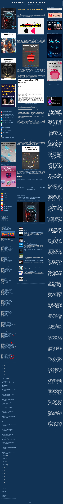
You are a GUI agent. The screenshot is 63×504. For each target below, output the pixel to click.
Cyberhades (4, 496)
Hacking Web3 (6, 256)
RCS (56, 356)
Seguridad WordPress (7, 313)
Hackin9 (50, 317)
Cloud (52, 168)
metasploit (50, 136)
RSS (60, 206)
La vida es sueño (5, 385)
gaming (61, 177)
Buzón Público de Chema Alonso (7, 114)
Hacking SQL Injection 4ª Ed (8, 346)
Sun (56, 229)
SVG (55, 405)
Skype (57, 232)
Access (51, 313)
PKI (52, 259)
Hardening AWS (6, 257)
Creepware (50, 327)
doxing (56, 226)
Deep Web (55, 206)
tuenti (53, 218)
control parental (55, 243)
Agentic (56, 207)
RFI (61, 270)
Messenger (54, 237)
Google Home (59, 240)
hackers (56, 120)
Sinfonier (51, 208)
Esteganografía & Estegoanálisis (9, 327)
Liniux (60, 392)
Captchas (58, 218)
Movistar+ (57, 190)
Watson (54, 412)
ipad (49, 148)
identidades (51, 424)
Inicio (32, 187)
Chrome (50, 175)
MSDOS (50, 264)
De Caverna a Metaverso (8, 260)
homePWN (49, 367)
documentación (50, 200)
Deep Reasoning (53, 244)
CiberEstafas (6, 267)
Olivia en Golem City (8, 246)
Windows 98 (57, 413)
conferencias (59, 114)
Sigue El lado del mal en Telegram (7, 115)
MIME (61, 393)
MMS (49, 394)
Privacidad (19, 180)
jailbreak (49, 164)
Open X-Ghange (55, 400)
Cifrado (50, 144)
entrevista (59, 250)
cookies (58, 273)
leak (56, 169)
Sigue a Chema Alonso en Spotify (7, 122)
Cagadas (54, 314)
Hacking (36, 179)
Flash (51, 348)
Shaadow (61, 336)
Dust (58, 206)
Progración (53, 402)
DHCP (53, 327)
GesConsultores (54, 383)
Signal (52, 337)
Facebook (59, 130)
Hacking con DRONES (7, 306)
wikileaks (52, 207)
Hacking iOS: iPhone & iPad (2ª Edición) (32, 67)
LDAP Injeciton (60, 391)
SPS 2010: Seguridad (7, 355)
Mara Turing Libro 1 (7, 272)
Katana (50, 391)
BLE (48, 231)
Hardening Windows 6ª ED (8, 349)
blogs (55, 155)
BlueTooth (51, 173)
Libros (56, 115)
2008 (3, 482)
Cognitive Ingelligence (59, 292)
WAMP (48, 412)
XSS (51, 148)
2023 (3, 369)
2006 (3, 485)
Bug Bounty (6, 274)
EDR (61, 303)
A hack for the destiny (7, 305)
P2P (61, 210)
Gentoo (53, 329)
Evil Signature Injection (59, 380)
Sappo (61, 285)
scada (53, 227)
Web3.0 (61, 308)
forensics (55, 210)
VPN (58, 199)
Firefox (49, 154)
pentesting (51, 112)
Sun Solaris (54, 233)
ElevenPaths (50, 116)
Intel (58, 253)
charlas (54, 118)
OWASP (54, 270)
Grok (59, 316)
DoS (55, 263)
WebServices (60, 338)
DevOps (59, 219)
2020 (3, 374)
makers (59, 196)
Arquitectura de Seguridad (8, 248)
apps (58, 187)
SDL (61, 357)
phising (49, 369)
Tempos (56, 125)
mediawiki (50, 425)
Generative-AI (55, 131)
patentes (54, 274)
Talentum (54, 177)
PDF (58, 188)
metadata (58, 163)
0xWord (3, 490)
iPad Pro (60, 423)
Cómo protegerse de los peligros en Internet (32, 169)
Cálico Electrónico (5, 216)
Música (60, 137)
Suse (60, 337)
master (49, 274)
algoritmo (56, 266)
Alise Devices (50, 346)
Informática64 (55, 220)
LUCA (59, 131)
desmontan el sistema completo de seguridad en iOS (29, 38)
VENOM (61, 411)
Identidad (56, 121)
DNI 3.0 (61, 378)
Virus (53, 242)
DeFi (55, 240)
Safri (59, 405)
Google (33, 179)
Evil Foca (52, 188)
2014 (3, 473)
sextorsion (49, 261)
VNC (54, 360)
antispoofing (53, 280)
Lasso (60, 317)
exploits (29, 179)
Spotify (50, 215)
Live (53, 318)
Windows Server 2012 (7, 342)
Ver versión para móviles (31, 189)
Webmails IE (49, 413)
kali (61, 166)
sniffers (49, 221)
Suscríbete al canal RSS (6, 132)
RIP (55, 403)
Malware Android (7, 317)
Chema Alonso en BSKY (5, 127)
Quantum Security (7, 240)
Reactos (58, 335)
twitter (55, 135)
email (61, 273)
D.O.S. (49, 240)
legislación (54, 199)
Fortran (49, 382)
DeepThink (49, 328)
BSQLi (60, 239)
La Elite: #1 (6, 281)
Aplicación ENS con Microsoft (9, 347)
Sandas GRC (60, 307)
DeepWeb (50, 248)
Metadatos (56, 126)
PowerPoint (49, 335)
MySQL (50, 163)
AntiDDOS (58, 261)
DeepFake (58, 303)
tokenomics (54, 152)
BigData (57, 140)
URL (53, 411)
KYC (48, 391)
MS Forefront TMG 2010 (8, 356)
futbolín (61, 421)
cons (49, 158)
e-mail (59, 129)
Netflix (58, 237)
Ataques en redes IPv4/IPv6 (8, 345)
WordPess (49, 415)
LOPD (56, 197)
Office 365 (53, 229)
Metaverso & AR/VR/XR (8, 252)
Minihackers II (6, 241)
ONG (55, 241)
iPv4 (50, 168)
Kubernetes (55, 221)
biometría (56, 178)
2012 (3, 476)
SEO (60, 205)
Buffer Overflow (54, 275)
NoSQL (57, 296)
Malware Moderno (7, 268)
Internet (50, 124)
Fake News (53, 180)
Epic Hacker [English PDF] (8, 325)
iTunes (48, 424)
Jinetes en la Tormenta (7, 273)
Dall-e (57, 347)
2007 (3, 483)
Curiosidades (57, 111)
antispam (60, 220)
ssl (51, 185)
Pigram (61, 306)
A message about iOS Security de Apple (32, 103)
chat (52, 210)
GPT (56, 158)
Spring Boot (6, 291)
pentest (55, 119)
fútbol (60, 280)
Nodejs (52, 306)
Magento (55, 294)
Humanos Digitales (51, 241)
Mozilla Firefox (59, 209)
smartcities (58, 274)
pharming (61, 368)
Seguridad (49, 242)
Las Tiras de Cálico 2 (7, 262)
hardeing (54, 422)
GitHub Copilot (55, 253)
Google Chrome (51, 157)
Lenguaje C (50, 318)
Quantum (55, 184)
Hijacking (58, 186)
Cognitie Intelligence (50, 315)
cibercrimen (56, 142)
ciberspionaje (54, 273)
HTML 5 (61, 304)
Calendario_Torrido (52, 205)
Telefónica (60, 115)
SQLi (48, 208)
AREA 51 (4, 204)
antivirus (60, 217)
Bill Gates (58, 282)
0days (50, 282)
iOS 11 (52, 423)
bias (51, 226)
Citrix (54, 172)
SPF (49, 226)
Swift (51, 359)
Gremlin (58, 284)
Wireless (60, 165)
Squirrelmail (59, 358)
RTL (55, 335)
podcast (58, 155)
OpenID (48, 401)
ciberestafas (59, 184)
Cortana (49, 303)
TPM (50, 410)
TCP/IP (52, 265)
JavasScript (54, 390)
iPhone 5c (52, 367)
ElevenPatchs (53, 380)
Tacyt (51, 177)
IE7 (59, 263)
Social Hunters (6, 263)
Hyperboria (52, 330)
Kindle (53, 391)
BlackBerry (50, 283)
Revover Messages (58, 403)
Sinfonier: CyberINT (7, 316)
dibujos (51, 189)
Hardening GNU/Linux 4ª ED (8, 333)
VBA (58, 411)
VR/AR (49, 206)
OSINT (5, 279)
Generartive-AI (60, 382)
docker (49, 176)
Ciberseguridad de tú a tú (8, 261)
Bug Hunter (6, 238)
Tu (50, 360)
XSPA (50, 280)
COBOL (60, 346)
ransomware (50, 197)
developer (55, 174)
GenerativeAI (56, 134)
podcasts (57, 154)
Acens (53, 313)
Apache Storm (53, 372)
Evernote (49, 348)
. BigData (61, 369)
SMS (60, 157)
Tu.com (49, 212)
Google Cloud (51, 228)
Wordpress (54, 163)
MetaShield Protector (51, 190)
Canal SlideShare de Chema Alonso (8, 134)
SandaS (58, 297)
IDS (57, 263)
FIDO (52, 381)
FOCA (53, 125)
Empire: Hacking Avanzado (8, 288)
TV (61, 259)
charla (61, 197)
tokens (54, 148)
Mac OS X (55, 166)
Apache (57, 152)
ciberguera (59, 340)
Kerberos (54, 305)
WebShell (61, 412)
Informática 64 (50, 220)
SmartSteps (56, 358)
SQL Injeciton (50, 358)
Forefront (54, 248)
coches (50, 250)
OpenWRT (55, 401)
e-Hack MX (4, 202)
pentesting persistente (51, 239)
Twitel (53, 211)
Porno (49, 285)
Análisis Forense (6, 302)
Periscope (50, 402)
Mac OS (51, 394)
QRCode (53, 335)
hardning (61, 422)
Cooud (56, 378)
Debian (56, 219)
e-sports (57, 260)
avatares (59, 266)
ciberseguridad (59, 113)
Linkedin (55, 209)
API (52, 206)
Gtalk (55, 329)
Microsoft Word (56, 295)
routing (50, 325)
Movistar (60, 142)
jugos (57, 424)
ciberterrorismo (59, 255)
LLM (50, 121)
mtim (52, 425)
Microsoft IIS (53, 319)
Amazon (59, 174)
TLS (54, 286)
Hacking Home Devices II (8, 245)
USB (54, 222)
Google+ (52, 304)
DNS (48, 155)
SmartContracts (55, 165)
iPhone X (59, 367)
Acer (51, 371)
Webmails (49, 210)
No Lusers (55, 124)
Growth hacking (57, 304)
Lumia (54, 393)
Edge (55, 252)
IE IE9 (60, 148)
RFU (50, 403)
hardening (51, 119)
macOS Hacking (6, 309)
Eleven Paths (58, 123)
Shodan (50, 162)
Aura (53, 132)
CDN (51, 326)
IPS (51, 350)
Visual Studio (54, 255)
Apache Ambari (56, 371)
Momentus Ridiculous (57, 228)
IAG (49, 305)
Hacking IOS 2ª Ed (7, 331)
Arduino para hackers (7, 225)
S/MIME (53, 297)
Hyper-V (49, 330)
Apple (22, 179)
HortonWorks (57, 349)
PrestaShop (53, 307)
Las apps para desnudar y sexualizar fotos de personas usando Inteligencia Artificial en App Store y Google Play (34, 227)
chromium (56, 340)
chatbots (60, 238)
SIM (57, 241)
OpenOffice (52, 217)
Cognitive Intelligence (54, 137)
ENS (51, 221)
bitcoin (56, 145)
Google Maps (54, 284)
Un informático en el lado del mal (31, 3)
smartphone (51, 186)
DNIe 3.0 (55, 303)
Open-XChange (60, 400)
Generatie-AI (57, 348)
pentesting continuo (55, 281)
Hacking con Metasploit (8, 301)
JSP (51, 305)
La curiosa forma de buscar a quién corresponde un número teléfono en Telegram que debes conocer (33, 244)
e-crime (54, 167)
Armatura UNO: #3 (7, 284)
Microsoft (56, 132)
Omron (51, 400)
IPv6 (48, 151)
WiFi (52, 142)
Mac (58, 197)
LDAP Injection (50, 184)
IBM (61, 207)
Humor (60, 116)
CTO (56, 302)
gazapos (49, 422)
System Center (50, 338)
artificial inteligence (56, 339)
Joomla (52, 216)
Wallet (52, 287)
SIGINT (56, 404)
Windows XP (59, 169)
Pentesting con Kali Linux (8, 332)
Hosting (53, 317)
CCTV (49, 326)
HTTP (55, 173)
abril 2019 (4, 461)
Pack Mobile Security (4, 218)
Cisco (58, 275)
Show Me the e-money (7, 280)
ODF (55, 194)
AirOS (53, 371)
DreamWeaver (59, 379)
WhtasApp (53, 413)
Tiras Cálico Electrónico (8, 289)
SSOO (53, 358)
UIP (51, 411)
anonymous (49, 273)
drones (59, 226)
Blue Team (53, 223)
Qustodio (54, 356)
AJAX (55, 370)
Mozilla (49, 296)
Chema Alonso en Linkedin (6, 130)
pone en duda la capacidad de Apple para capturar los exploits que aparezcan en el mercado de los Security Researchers (31, 73)
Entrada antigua (42, 187)
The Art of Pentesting (7, 251)
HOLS (61, 329)
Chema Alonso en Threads (6, 120)
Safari (59, 259)
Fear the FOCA (4, 214)
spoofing (52, 164)
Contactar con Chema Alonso (7, 111)
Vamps (58, 308)
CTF (54, 292)
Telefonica (57, 286)
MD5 (58, 393)
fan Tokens (60, 178)
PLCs (57, 270)
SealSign (56, 249)
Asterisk (56, 346)
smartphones (53, 325)
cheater (53, 340)
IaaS (57, 350)
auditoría (56, 133)
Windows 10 (53, 156)
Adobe (55, 261)
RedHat (58, 254)
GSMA (51, 253)
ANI (57, 370)
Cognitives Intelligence (57, 283)
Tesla (61, 297)
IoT (50, 155)
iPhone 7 (56, 367)
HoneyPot (58, 293)
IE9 (57, 244)
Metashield (56, 216)
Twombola (49, 411)
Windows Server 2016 (7, 229)
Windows (50, 122)
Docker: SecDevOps (7, 300)
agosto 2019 (5, 455)
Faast (57, 172)
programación (59, 147)
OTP (53, 232)
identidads (55, 424)
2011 (3, 477)
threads (55, 369)
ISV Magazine (54, 350)
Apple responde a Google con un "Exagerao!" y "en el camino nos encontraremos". (30, 10)
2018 (3, 467)
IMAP (60, 349)
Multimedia (50, 249)
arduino (50, 218)
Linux (60, 121)
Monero (59, 305)
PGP (58, 221)
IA (56, 112)
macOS (50, 201)
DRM (54, 347)
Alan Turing (60, 345)
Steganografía (50, 286)
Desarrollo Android (7, 335)
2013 (3, 474)
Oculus (49, 400)
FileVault (57, 381)
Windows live (56, 287)
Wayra (49, 169)
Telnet (56, 410)
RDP (55, 232)
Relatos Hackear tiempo (8, 269)
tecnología (57, 239)
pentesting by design (50, 426)
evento (50, 251)
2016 (3, 470)
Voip (60, 199)
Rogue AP (49, 297)
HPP (61, 316)
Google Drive (51, 316)
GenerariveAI (55, 382)
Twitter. (61, 410)
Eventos (54, 110)
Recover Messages (53, 285)
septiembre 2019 (5, 381)
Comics (54, 122)
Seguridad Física (59, 151)
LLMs (54, 129)
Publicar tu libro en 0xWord (5, 190)
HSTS (57, 276)
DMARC (52, 303)
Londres (52, 393)
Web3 (61, 135)
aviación (61, 339)
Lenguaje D (51, 392)
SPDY (58, 404)
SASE (51, 404)
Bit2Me (49, 188)
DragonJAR (4, 193)
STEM (53, 405)
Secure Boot (57, 336)
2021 (3, 372)
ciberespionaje (58, 153)
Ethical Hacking (6, 227)
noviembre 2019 (5, 378)
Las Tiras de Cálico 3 (7, 250)
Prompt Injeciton (58, 402)
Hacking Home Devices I (8, 249)
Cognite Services (58, 314)
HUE (54, 349)
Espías (55, 328)
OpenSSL (49, 259)
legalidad (52, 191)
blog (54, 153)
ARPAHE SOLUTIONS (6, 210)
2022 (3, 371)
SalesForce (53, 336)
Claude (60, 194)
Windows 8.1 (56, 242)
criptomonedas (53, 146)
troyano (49, 209)
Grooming (54, 293)
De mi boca (50, 379)
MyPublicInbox (4, 491)
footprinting (55, 196)
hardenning (57, 422)
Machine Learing (55, 394)
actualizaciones (51, 339)
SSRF (56, 307)
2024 (3, 368)
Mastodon (53, 264)
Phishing (49, 143)
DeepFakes (54, 147)
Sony (52, 308)
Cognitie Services (52, 378)
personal (50, 130)
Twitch (52, 360)
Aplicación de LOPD (7, 357)
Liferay (55, 392)
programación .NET (59, 208)
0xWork (49, 370)
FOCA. (54, 381)
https (52, 176)
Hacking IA (6, 239)
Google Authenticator (55, 231)
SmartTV (59, 168)
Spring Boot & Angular (7, 295)
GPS (53, 162)
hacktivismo (60, 200)
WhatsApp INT (6, 259)
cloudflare (53, 179)
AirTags (57, 345)
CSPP (60, 227)
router (60, 324)
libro (52, 155)
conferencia (51, 174)
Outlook (53, 249)
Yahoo (60, 212)
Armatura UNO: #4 (7, 283)
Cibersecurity (59, 302)
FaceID (51, 293)
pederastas (51, 368)
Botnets (55, 186)
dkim (53, 226)
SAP (48, 336)
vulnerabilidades (58, 222)
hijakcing (49, 423)
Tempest (60, 249)
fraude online (59, 167)
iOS (38, 179)
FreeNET (54, 348)
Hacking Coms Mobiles (8, 348)
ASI (49, 371)
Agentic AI (53, 251)
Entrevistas (55, 127)
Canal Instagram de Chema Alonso (8, 137)
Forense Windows (7, 358)
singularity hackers (51, 194)
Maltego (56, 318)
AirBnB (56, 325)
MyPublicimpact (4, 492)
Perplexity (57, 205)
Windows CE (59, 360)
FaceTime (49, 304)
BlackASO (59, 325)
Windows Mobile (59, 265)
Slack (58, 337)
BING (54, 151)
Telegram (58, 173)
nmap (51, 274)
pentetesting (60, 426)
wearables (57, 369)
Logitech (49, 393)
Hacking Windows (7, 303)
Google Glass (56, 316)
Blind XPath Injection (55, 262)
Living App (60, 172)
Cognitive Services (51, 140)
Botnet (53, 197)
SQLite (60, 241)
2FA (57, 146)
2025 (3, 366)
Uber (53, 338)
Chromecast (51, 347)
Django (53, 328)
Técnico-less (50, 178)
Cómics (50, 131)
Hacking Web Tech (7, 315)
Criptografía (57, 136)
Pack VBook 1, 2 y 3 (4, 226)
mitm (54, 136)
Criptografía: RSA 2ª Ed (8, 334)
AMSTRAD (57, 227)
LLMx (49, 392)
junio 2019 (4, 458)
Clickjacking (50, 263)
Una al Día (5, 353)
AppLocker (56, 372)
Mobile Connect (58, 248)
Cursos (51, 118)
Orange (56, 319)
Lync (56, 393)
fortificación (53, 158)
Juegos (51, 151)
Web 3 (58, 412)
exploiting (53, 154)
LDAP (50, 179)
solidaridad (51, 369)
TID (60, 190)
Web (56, 412)
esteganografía (55, 189)
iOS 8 (54, 423)
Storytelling (6, 258)
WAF (55, 265)
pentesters (53, 201)
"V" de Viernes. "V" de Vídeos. (7, 407)
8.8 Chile (4, 195)
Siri (54, 208)
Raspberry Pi (6, 278)
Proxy (54, 185)
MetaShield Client (59, 294)
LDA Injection (56, 391)
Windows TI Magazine (55, 212)
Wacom (51, 412)
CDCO (52, 292)
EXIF (59, 347)
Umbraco (56, 411)
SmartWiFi (49, 211)
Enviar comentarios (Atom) (25, 192)
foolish (49, 230)
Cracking (56, 162)
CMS (59, 262)
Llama (56, 188)
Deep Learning (59, 327)
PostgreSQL (49, 307)
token (54, 183)
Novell (61, 284)
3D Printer (60, 230)
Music (51, 270)
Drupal (49, 284)
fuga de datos (58, 156)
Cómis (58, 378)
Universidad (51, 126)
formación (56, 116)
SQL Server (50, 165)
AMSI (55, 345)
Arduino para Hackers (7, 292)
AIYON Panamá (5, 208)
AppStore (56, 313)
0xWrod (51, 370)
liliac (48, 368)
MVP (61, 253)
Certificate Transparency (55, 326)
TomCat (59, 359)
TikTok (58, 233)
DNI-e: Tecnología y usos (8, 354)
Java (61, 176)
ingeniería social (53, 230)
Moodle (60, 295)
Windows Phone (51, 266)
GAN (51, 237)
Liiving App (57, 392)
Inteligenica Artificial (55, 389)
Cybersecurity (51, 219)
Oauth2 (49, 229)
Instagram (50, 195)
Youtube (50, 147)
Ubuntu (58, 166)
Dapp (55, 327)
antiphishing (59, 229)
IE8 (55, 317)
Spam (58, 135)
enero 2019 (4, 465)
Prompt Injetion (50, 356)
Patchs (59, 319)
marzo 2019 (5, 462)
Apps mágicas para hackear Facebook (30, 271)
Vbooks (50, 260)
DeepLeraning (54, 379)
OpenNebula (51, 401)
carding (60, 287)
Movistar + (57, 157)
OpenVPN (55, 306)
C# (51, 314)
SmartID (57, 271)
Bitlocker (49, 292)
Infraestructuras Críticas (8, 312)
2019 (3, 375)
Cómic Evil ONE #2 (7, 290)
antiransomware (55, 238)
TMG (48, 410)
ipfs (61, 367)
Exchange (58, 328)
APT (56, 179)
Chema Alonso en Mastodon (6, 125)
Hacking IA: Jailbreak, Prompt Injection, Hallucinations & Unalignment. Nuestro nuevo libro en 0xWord (28, 198)
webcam (49, 207)
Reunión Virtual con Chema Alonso (8, 112)
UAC (53, 178)
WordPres (53, 415)
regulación (57, 324)
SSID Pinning (50, 405)
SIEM (54, 404)
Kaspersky (60, 330)
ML (61, 211)
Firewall (60, 189)
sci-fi (57, 230)
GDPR (61, 223)
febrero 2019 (5, 464)
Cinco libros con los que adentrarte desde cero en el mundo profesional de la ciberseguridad (33, 238)
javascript (52, 169)
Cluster (5, 320)
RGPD (53, 403)
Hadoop (60, 276)
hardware (59, 144)
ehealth (56, 250)
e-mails (56, 215)
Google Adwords (59, 383)
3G (58, 215)
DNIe (50, 231)
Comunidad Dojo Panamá (6, 206)
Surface (49, 359)
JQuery (51, 390)
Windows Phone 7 (53, 414)
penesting (59, 425)
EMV (58, 315)
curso (55, 198)
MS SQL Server (54, 195)
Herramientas (54, 144)
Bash (49, 302)
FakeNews (56, 191)
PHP (60, 162)
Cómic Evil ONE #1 (7, 294)
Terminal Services (58, 185)
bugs (27, 179)
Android (50, 123)
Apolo (53, 346)
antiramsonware (59, 415)
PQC (59, 270)
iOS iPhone (57, 423)
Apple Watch (60, 313)
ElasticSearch (49, 380)
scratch (60, 281)
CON (57, 148)
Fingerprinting (58, 122)
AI (54, 112)
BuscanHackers (53, 302)
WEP (56, 360)
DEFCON (52, 240)
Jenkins (58, 390)
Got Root (5, 314)
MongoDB (49, 306)
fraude (58, 141)
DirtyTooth (57, 223)
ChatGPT (54, 130)
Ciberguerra (6, 247)
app (60, 233)
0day (56, 218)
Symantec (54, 359)
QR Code (60, 296)
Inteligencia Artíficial (50, 389)
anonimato (55, 187)
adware (49, 191)
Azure (61, 187)
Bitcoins (49, 152)
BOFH (56, 282)
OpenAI (55, 168)
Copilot (49, 293)
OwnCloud (59, 401)
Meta (60, 244)
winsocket (55, 432)
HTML (59, 207)
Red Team (5, 299)
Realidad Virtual (53, 254)
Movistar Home (54, 141)
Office (49, 177)
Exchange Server (57, 211)
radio (59, 176)
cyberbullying (54, 260)
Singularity (55, 337)
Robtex (61, 335)
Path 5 (61, 221)
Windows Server (51, 145)
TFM (56, 359)
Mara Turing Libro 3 (7, 270)
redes (53, 133)
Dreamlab (4, 197)
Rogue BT (55, 357)
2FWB (53, 282)
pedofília (57, 425)
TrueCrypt (54, 308)
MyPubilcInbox (53, 296)
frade (48, 421)
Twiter (58, 410)
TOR (60, 188)
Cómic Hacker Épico (7, 322)
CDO (52, 198)
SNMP (55, 297)
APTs (24, 179)
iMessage (50, 281)
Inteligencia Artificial (51, 113)
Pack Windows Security (5, 219)
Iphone (41, 179)
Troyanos (54, 175)
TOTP (59, 195)
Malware (58, 118)
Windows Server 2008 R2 (58, 361)
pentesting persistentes (56, 368)
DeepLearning (58, 201)
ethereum (55, 200)
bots (49, 189)
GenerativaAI (50, 383)
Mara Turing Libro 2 (7, 271)
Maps (57, 305)
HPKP (52, 349)
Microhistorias (6, 338)
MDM (52, 294)
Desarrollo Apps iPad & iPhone (9, 344)
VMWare (56, 338)
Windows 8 (50, 167)
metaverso (55, 176)
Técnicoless (59, 175)
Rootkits (57, 264)
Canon (49, 347)
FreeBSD (52, 382)
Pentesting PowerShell (7, 321)
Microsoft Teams (51, 295)
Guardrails (58, 329)
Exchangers (49, 381)
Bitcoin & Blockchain (7, 310)
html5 (60, 260)
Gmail (60, 154)
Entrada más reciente (20, 187)
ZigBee (56, 415)
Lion (48, 270)
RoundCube (58, 357)
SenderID (49, 271)
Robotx (49, 404)
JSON (57, 317)
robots (49, 185)
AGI (53, 370)
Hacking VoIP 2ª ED (7, 337)
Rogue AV (51, 357)
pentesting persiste (56, 426)
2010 (3, 479)
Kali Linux (59, 183)
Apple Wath (60, 372)
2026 (3, 365)
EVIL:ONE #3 (6, 277)
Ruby (49, 222)
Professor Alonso (4, 215)
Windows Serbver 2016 (51, 361)
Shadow (49, 337)
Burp (58, 346)
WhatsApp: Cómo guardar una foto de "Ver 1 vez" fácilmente (33, 232)
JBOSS (57, 330)
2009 (3, 480)
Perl (58, 306)
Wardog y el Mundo (7, 336)
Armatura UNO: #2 (7, 285)
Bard (58, 210)
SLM (60, 254)
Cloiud (48, 378)
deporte (57, 280)
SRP (60, 404)
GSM (52, 209)
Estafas (60, 132)
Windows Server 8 (59, 414)
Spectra (60, 125)
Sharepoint (49, 255)
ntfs (54, 425)
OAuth (61, 237)
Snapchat (49, 308)
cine (58, 194)
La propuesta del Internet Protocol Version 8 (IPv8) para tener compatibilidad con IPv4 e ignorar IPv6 (34, 277)
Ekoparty (4, 199)
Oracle (56, 164)
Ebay (61, 347)
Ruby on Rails (55, 259)
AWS (52, 261)
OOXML (57, 180)
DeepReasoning (53, 276)
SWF (57, 405)
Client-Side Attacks (7, 304)
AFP (52, 345)
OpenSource (56, 217)
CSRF (49, 237)
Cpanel (61, 326)
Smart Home (50, 238)
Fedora (50, 329)
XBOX (53, 215)
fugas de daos (57, 421)
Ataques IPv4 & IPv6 (7, 228)
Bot (50, 275)
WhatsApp (50, 132)
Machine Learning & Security (8, 293)
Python (50, 133)
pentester (49, 198)
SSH (52, 222)
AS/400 (61, 370)
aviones (50, 340)
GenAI (52, 121)
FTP (57, 252)
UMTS (50, 287)
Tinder (60, 286)
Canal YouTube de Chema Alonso (7, 135)
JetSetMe (60, 390)
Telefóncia (53, 410)
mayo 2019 (4, 459)
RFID (49, 254)
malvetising (60, 424)
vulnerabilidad (50, 345)
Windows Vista (59, 143)
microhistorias (50, 172)
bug (52, 135)
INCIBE (49, 350)
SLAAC (58, 285)
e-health (53, 250)
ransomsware (53, 324)
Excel (56, 183)
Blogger (49, 223)
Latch (54, 120)
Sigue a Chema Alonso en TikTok (7, 117)
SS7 (50, 336)
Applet (50, 314)
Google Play (50, 166)
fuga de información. (52, 421)
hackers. (51, 422)
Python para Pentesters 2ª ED (9, 324)
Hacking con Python (7, 323)
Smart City (53, 271)
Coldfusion (55, 315)
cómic (58, 198)
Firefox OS (60, 381)
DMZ (53, 263)
